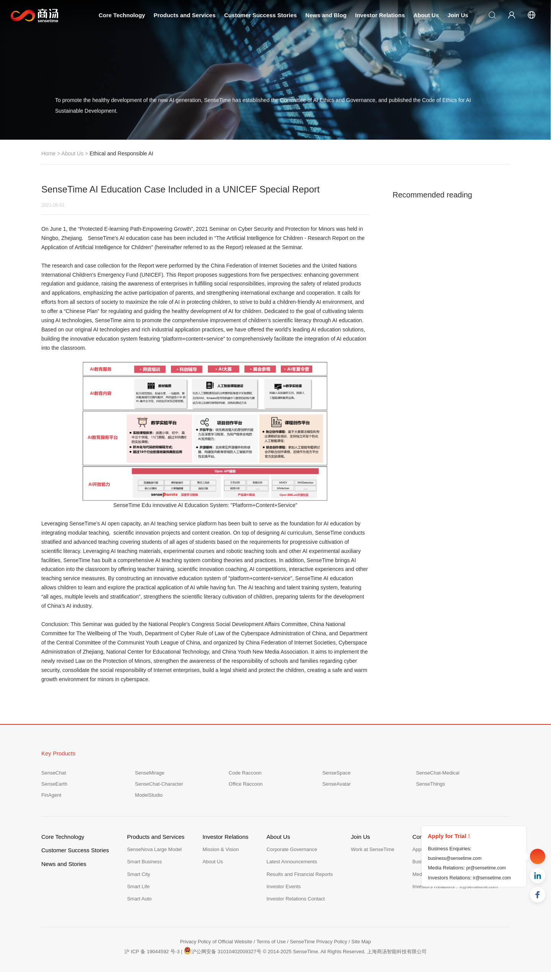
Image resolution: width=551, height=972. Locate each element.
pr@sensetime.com (486, 868)
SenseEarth (54, 784)
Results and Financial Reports (299, 874)
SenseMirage (150, 773)
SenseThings (430, 784)
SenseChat (53, 773)
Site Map (361, 941)
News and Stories (63, 864)
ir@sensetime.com (492, 878)
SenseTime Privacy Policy (318, 941)
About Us (426, 15)
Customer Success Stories (260, 15)
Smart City (138, 874)
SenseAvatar (336, 784)
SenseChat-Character (159, 784)
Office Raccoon (246, 784)
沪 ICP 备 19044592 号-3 (151, 951)
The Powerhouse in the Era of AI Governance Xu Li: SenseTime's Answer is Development (450, 297)
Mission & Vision (220, 849)
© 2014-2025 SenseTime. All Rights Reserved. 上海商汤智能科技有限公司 (345, 951)
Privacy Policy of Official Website (216, 941)
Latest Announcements (291, 861)
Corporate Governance (291, 849)
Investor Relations (380, 15)
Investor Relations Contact (295, 899)
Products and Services (185, 15)
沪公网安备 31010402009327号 (222, 950)
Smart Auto (139, 899)
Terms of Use (271, 941)
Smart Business (144, 861)
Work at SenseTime (372, 849)
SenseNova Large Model (154, 849)
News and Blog (326, 15)
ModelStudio (149, 795)
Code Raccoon (245, 773)
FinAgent (51, 795)
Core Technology (122, 15)
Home (48, 153)
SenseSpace (336, 773)
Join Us (457, 15)
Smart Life (138, 886)
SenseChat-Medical (437, 773)
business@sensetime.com (454, 858)
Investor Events (283, 886)
